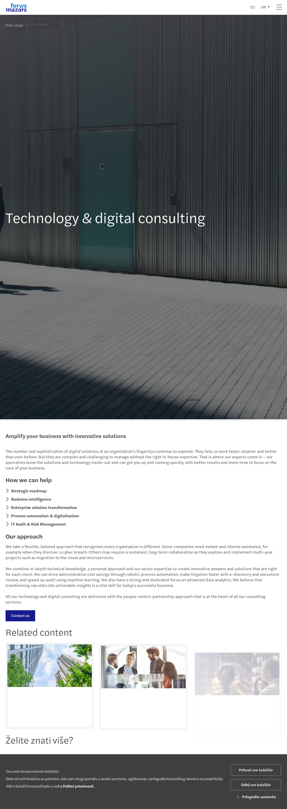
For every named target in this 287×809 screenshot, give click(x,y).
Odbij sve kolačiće (256, 784)
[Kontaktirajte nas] (252, 7)
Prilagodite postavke (255, 796)
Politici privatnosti (78, 786)
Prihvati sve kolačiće (256, 769)
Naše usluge (14, 25)
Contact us (20, 615)
